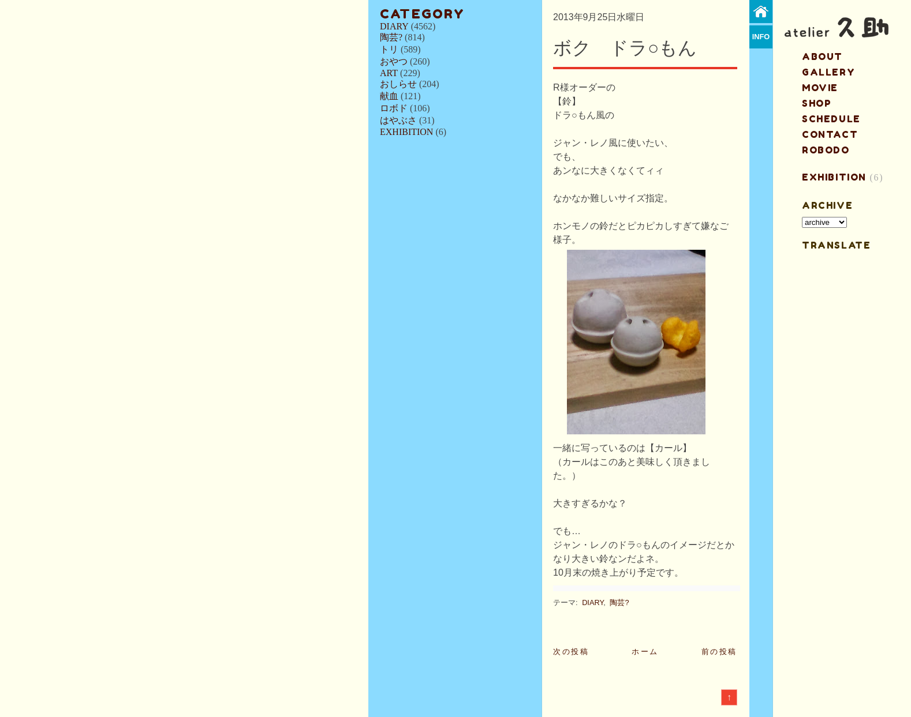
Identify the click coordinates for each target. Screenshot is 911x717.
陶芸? (391, 37)
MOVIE (820, 87)
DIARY (394, 26)
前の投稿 (719, 651)
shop (816, 103)
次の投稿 (571, 651)
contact (830, 134)
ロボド (394, 108)
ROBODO (826, 150)
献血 (389, 96)
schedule (831, 119)
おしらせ (398, 84)
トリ (389, 49)
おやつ (394, 61)
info (761, 36)
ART (389, 73)
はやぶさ (398, 120)
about (822, 56)
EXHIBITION (406, 132)
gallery (828, 72)
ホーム (645, 651)
